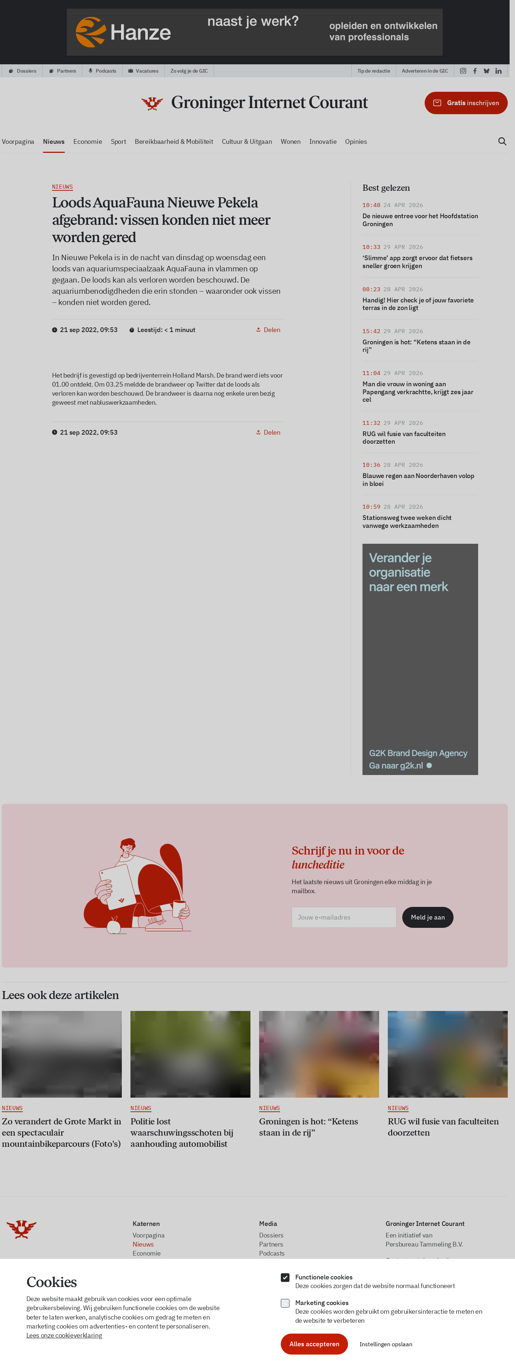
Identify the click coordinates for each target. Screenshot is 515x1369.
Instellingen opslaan (386, 1344)
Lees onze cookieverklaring (64, 1335)
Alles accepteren (314, 1344)
